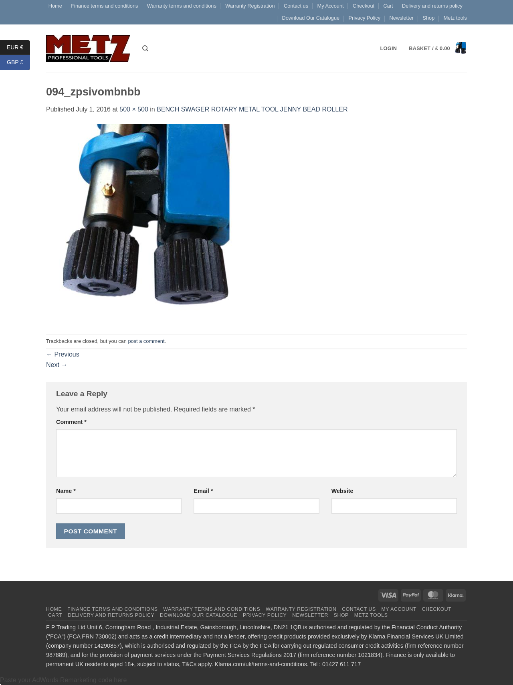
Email (203, 491)
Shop (428, 18)
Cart (388, 6)
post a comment (146, 341)
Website (342, 491)
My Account (330, 6)
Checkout (363, 6)
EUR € (18, 47)
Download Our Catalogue (310, 18)
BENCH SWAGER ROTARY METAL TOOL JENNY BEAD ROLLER (252, 109)
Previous (62, 354)
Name (66, 491)
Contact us (296, 6)
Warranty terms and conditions (181, 6)
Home (55, 6)
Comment (71, 422)
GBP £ (18, 62)
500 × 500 (133, 109)
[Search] (145, 48)
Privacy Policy (365, 18)
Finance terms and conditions (104, 6)
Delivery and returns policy (432, 6)
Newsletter (402, 18)
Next (56, 364)
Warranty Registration (250, 6)
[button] (438, 48)
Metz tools (455, 18)
